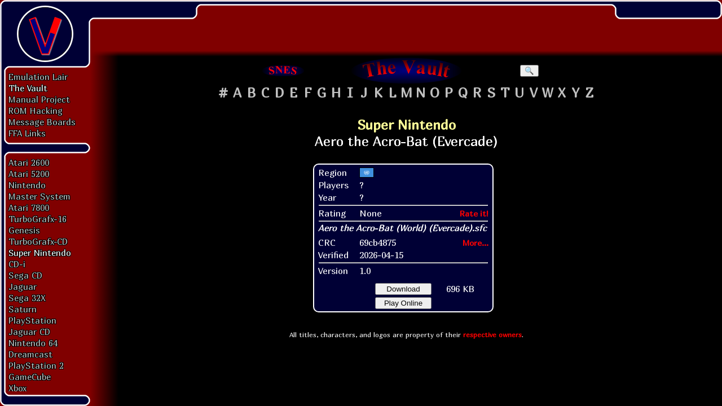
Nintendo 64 (33, 343)
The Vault (27, 88)
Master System (39, 196)
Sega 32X (27, 298)
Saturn (22, 309)
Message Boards (42, 122)
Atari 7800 (28, 207)
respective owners (492, 334)
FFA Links (27, 133)
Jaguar (22, 286)
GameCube (29, 377)
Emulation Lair (38, 77)
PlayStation (32, 320)
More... (475, 243)
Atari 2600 (28, 162)
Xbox (17, 388)
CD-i (16, 264)
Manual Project (39, 99)
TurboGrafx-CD (38, 241)
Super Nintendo (39, 253)
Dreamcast (30, 354)
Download (403, 289)
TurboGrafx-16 (37, 219)
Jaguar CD (29, 331)
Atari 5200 (28, 174)
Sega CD (25, 275)
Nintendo (27, 185)
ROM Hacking (35, 110)
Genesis (24, 230)
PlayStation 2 (36, 365)
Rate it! (474, 213)
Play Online (403, 303)
